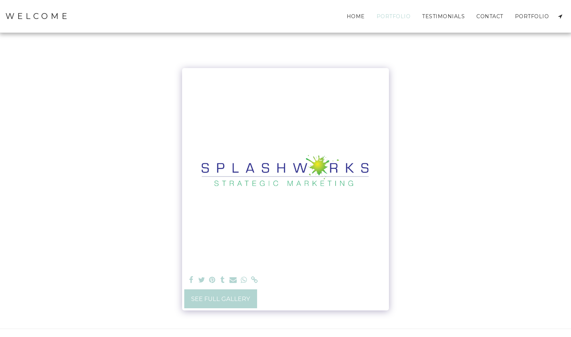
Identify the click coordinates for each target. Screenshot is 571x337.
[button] (560, 16)
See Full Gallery (220, 298)
